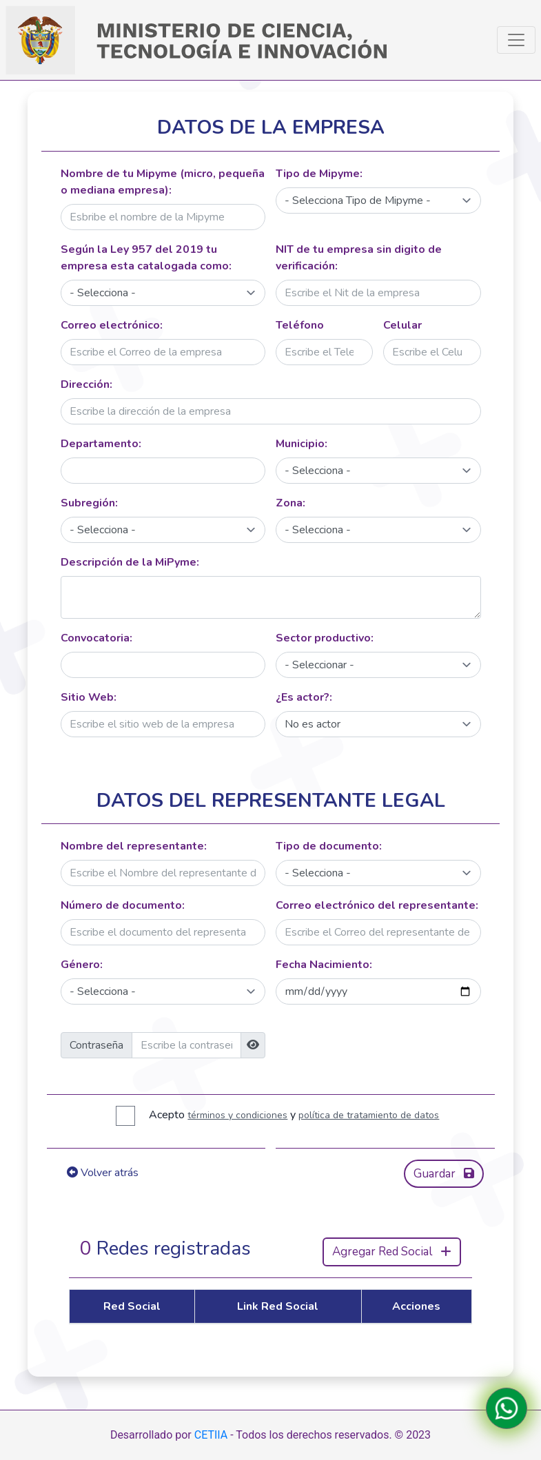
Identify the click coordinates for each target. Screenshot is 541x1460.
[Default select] (378, 200)
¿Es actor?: (304, 697)
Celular (402, 325)
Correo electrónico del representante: (377, 905)
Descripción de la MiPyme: (130, 562)
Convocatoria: (96, 638)
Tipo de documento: (329, 846)
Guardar (444, 1174)
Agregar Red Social (391, 1251)
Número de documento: (123, 905)
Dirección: (86, 384)
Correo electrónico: (112, 325)
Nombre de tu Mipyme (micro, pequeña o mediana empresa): (163, 182)
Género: (82, 964)
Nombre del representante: (134, 846)
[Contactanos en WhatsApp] (506, 1408)
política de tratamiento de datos (368, 1115)
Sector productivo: (325, 638)
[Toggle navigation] (516, 40)
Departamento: (101, 443)
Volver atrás (103, 1172)
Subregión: (89, 503)
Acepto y (294, 1114)
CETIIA (211, 1434)
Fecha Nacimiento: (324, 964)
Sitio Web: (88, 697)
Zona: (290, 503)
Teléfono (300, 325)
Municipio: (301, 443)
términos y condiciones (237, 1115)
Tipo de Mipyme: (319, 173)
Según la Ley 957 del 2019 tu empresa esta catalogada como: (146, 258)
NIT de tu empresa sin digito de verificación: (359, 258)
